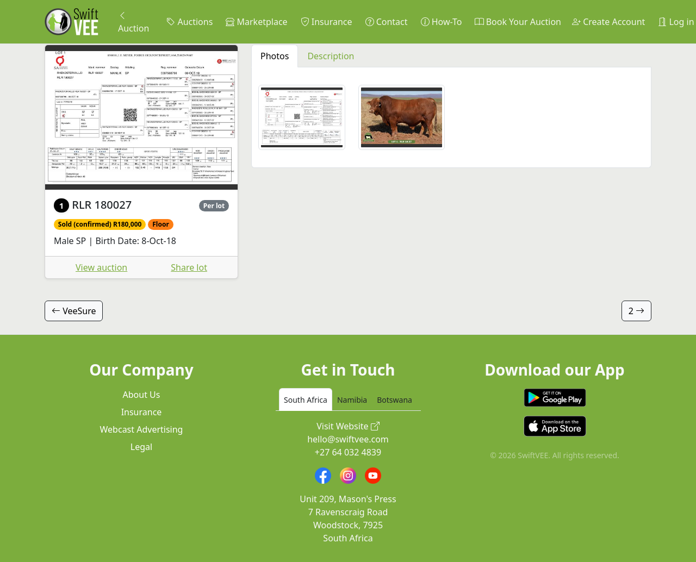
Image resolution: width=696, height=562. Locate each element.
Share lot (189, 267)
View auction (101, 267)
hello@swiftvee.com (348, 439)
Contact (386, 22)
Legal (141, 447)
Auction (133, 21)
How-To (441, 22)
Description (330, 56)
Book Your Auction (518, 22)
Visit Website (348, 426)
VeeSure (74, 311)
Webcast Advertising (141, 429)
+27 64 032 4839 (348, 452)
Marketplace (256, 22)
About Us (141, 395)
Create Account (608, 22)
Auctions (189, 22)
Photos (274, 56)
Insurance (326, 22)
